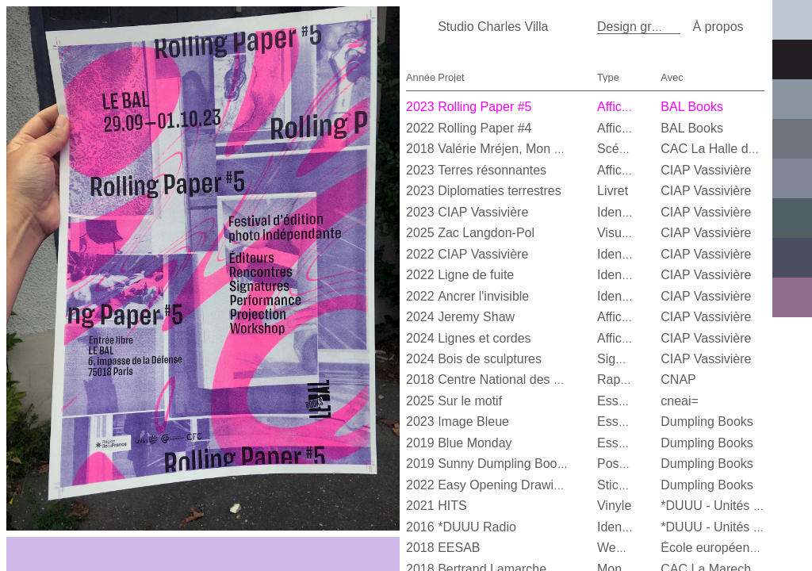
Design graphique (646, 26)
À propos (717, 26)
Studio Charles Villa (493, 26)
